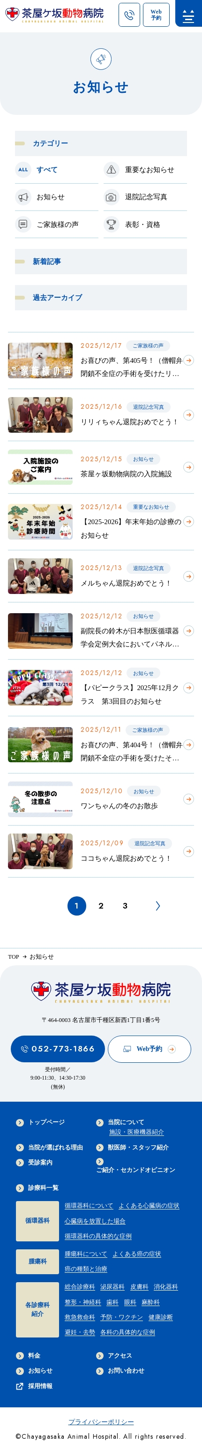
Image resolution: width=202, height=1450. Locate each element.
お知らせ (34, 1371)
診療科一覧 (37, 1188)
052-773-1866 (58, 1048)
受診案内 (34, 1162)
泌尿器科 (112, 1287)
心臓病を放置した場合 (95, 1221)
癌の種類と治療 (86, 1269)
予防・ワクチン (121, 1317)
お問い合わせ (120, 1371)
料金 (28, 1356)
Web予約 (149, 1049)
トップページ (40, 1123)
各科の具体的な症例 (127, 1332)
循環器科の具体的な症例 (98, 1236)
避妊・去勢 (80, 1332)
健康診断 (161, 1317)
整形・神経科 (83, 1302)
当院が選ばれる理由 (49, 1147)
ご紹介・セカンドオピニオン (135, 1165)
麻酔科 (151, 1302)
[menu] (188, 13)
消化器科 (166, 1287)
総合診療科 (80, 1287)
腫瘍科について (86, 1254)
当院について (120, 1123)
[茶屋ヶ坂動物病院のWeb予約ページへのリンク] (156, 15)
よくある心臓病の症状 (149, 1205)
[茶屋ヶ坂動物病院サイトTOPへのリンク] (54, 17)
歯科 (112, 1302)
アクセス (114, 1356)
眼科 (130, 1302)
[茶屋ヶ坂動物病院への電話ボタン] (129, 15)
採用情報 (34, 1386)
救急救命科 (80, 1317)
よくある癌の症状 (136, 1254)
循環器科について (89, 1205)
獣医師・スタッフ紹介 (132, 1147)
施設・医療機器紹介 (136, 1132)
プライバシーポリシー (101, 1422)
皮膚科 (139, 1287)
